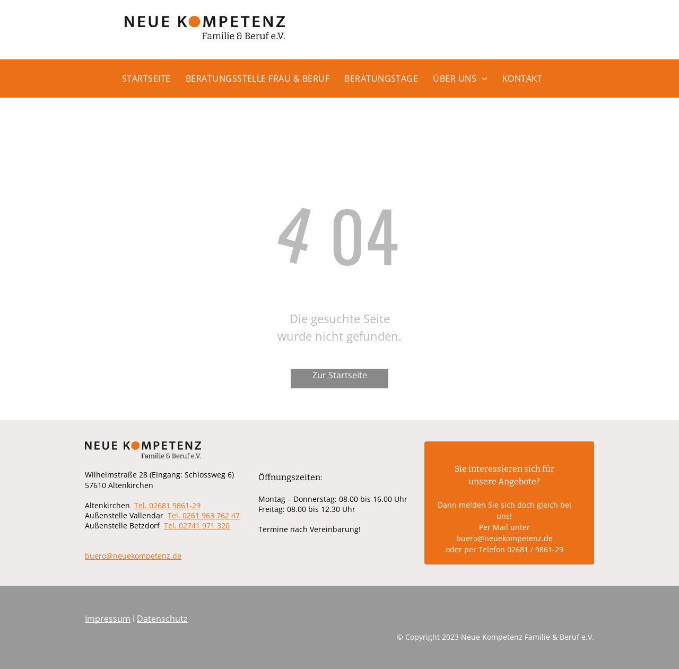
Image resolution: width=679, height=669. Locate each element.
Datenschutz (162, 618)
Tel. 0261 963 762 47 (204, 515)
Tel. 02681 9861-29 (167, 505)
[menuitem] (154, 82)
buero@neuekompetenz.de (133, 556)
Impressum (107, 618)
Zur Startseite (339, 375)
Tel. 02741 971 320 (197, 525)
